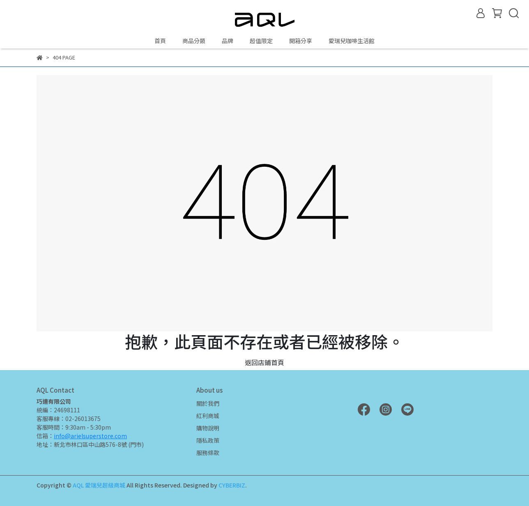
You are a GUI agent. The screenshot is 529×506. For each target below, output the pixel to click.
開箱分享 (300, 41)
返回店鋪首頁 (264, 362)
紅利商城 (207, 416)
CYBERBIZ (231, 485)
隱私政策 (207, 440)
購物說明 (207, 428)
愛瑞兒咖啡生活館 (352, 41)
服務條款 (207, 452)
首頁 (160, 41)
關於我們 (207, 403)
